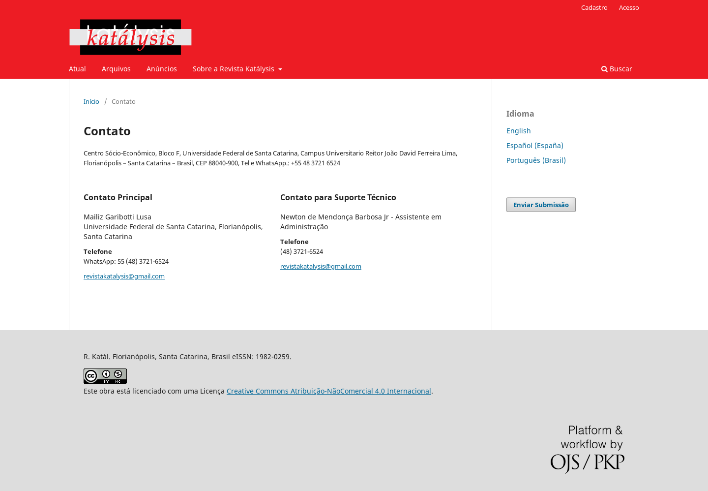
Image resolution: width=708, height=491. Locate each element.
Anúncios (162, 68)
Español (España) (534, 145)
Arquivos (116, 68)
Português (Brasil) (536, 160)
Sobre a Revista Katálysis (234, 68)
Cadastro (594, 7)
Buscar (616, 68)
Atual (77, 68)
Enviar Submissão (541, 204)
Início (91, 101)
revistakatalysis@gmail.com (124, 276)
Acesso (629, 7)
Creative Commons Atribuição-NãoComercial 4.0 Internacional (329, 391)
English (518, 130)
